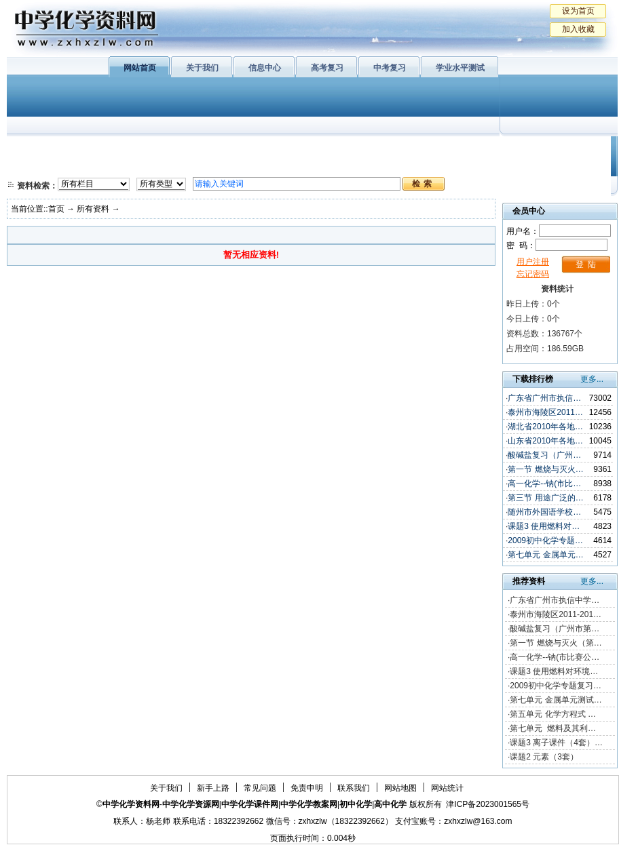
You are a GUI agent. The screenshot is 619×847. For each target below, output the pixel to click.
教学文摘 (555, 149)
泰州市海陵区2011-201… (555, 614)
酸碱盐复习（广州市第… (554, 628)
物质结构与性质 (182, 149)
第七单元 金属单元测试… (555, 700)
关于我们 (202, 68)
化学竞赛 (555, 166)
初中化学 (488, 149)
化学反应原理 (182, 166)
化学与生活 (99, 149)
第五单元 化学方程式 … (553, 714)
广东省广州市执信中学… (554, 600)
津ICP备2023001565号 (487, 804)
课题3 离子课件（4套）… (556, 742)
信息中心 (264, 68)
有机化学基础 (270, 149)
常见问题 (260, 788)
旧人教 (341, 166)
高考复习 (327, 68)
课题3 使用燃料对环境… (554, 671)
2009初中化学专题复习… (555, 685)
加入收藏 (578, 29)
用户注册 (533, 262)
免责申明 (306, 788)
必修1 (34, 149)
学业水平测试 (460, 68)
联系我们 (353, 788)
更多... (591, 379)
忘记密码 (533, 274)
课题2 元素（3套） (544, 757)
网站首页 (140, 68)
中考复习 (389, 68)
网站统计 (447, 788)
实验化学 (270, 166)
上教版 (341, 149)
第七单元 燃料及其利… (553, 728)
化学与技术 (99, 166)
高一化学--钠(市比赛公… (554, 657)
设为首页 (578, 11)
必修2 (34, 166)
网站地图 (400, 788)
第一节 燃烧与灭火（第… (555, 643)
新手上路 (213, 788)
